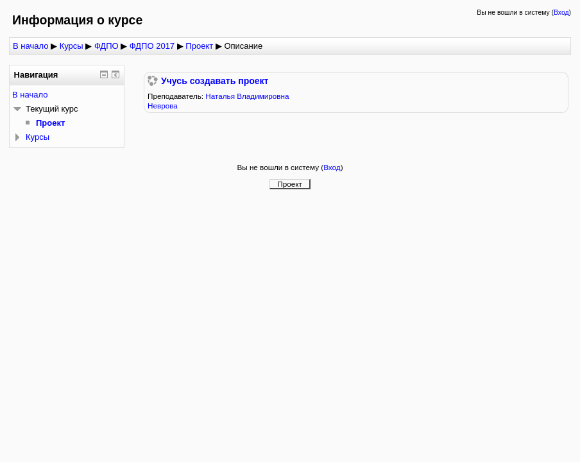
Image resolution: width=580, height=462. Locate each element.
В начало (30, 46)
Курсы (71, 46)
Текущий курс (52, 109)
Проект (199, 46)
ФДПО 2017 (152, 46)
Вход (561, 12)
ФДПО (106, 46)
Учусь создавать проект (214, 81)
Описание (243, 46)
